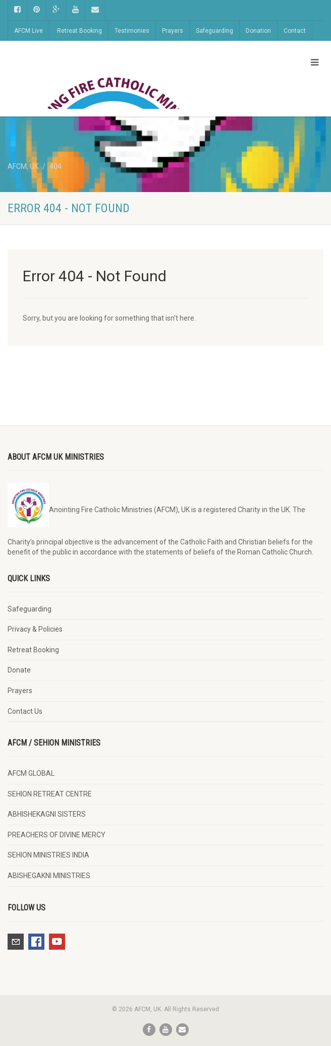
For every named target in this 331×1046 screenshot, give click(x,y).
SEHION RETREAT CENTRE (50, 794)
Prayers (172, 30)
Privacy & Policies (35, 629)
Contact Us (25, 711)
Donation (258, 30)
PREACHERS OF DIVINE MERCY (56, 835)
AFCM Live (28, 30)
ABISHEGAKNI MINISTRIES (49, 876)
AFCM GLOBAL (31, 773)
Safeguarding (214, 30)
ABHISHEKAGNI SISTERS (47, 814)
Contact (295, 30)
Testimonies (132, 30)
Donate (19, 670)
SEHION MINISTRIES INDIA (48, 855)
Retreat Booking (79, 30)
